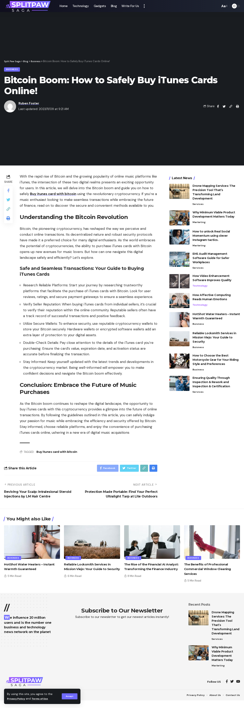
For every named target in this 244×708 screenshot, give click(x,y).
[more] (144, 6)
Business (198, 369)
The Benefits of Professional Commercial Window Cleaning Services (209, 571)
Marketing (199, 220)
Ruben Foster (29, 105)
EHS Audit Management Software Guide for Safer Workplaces (211, 257)
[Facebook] (227, 684)
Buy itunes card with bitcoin (56, 453)
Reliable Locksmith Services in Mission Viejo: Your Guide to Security (214, 336)
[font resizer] (224, 6)
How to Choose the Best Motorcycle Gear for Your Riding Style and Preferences (216, 359)
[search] (216, 6)
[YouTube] (238, 684)
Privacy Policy (17, 698)
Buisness (13, 69)
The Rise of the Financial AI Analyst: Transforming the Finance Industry (146, 571)
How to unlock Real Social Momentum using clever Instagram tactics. (211, 234)
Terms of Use (42, 698)
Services (198, 202)
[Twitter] (232, 684)
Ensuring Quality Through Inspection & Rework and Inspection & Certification (211, 382)
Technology (200, 285)
